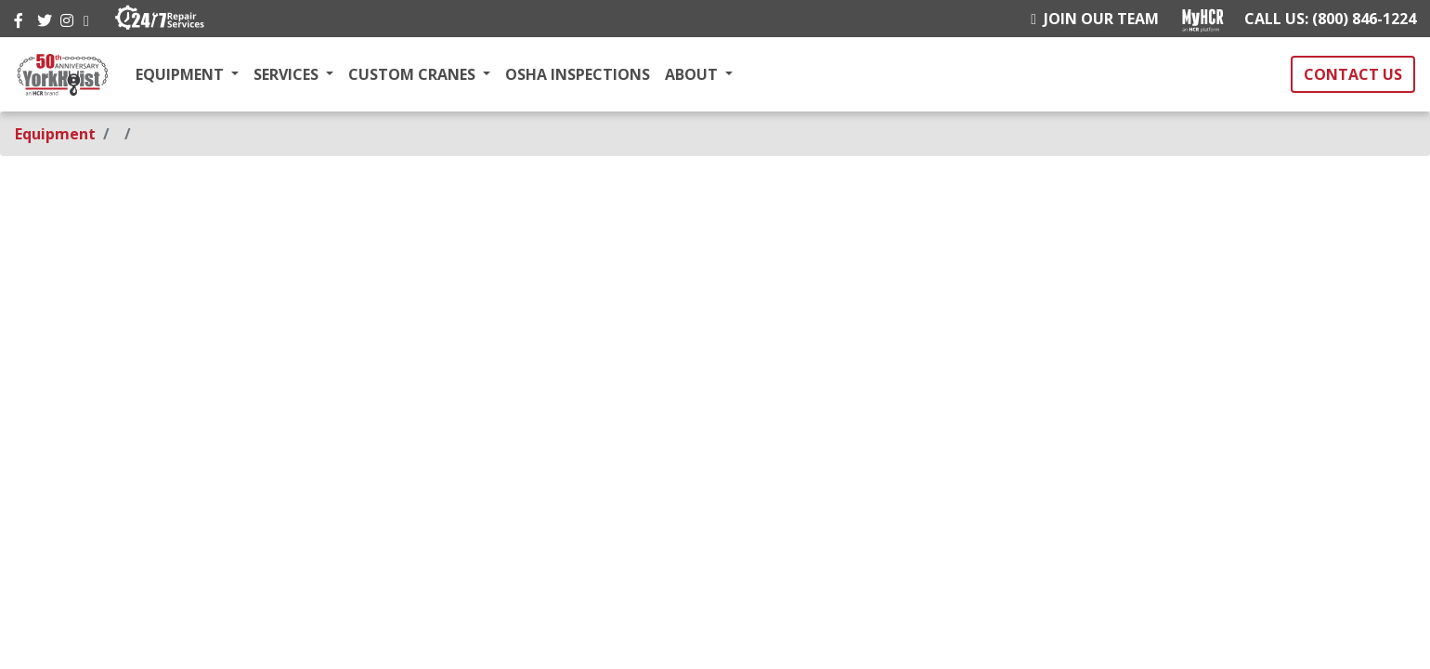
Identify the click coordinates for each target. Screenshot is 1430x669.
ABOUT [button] (693, 74)
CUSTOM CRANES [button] (413, 74)
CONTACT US (1353, 74)
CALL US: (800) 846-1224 (1330, 18)
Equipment (55, 134)
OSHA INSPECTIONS (577, 74)
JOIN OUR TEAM (1095, 18)
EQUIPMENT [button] (182, 74)
